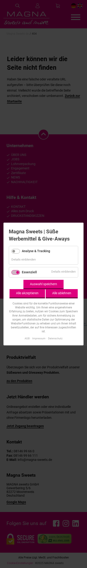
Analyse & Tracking (36, 251)
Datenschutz (55, 338)
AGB (27, 338)
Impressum (38, 338)
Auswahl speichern (43, 284)
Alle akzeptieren (27, 293)
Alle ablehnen (61, 293)
